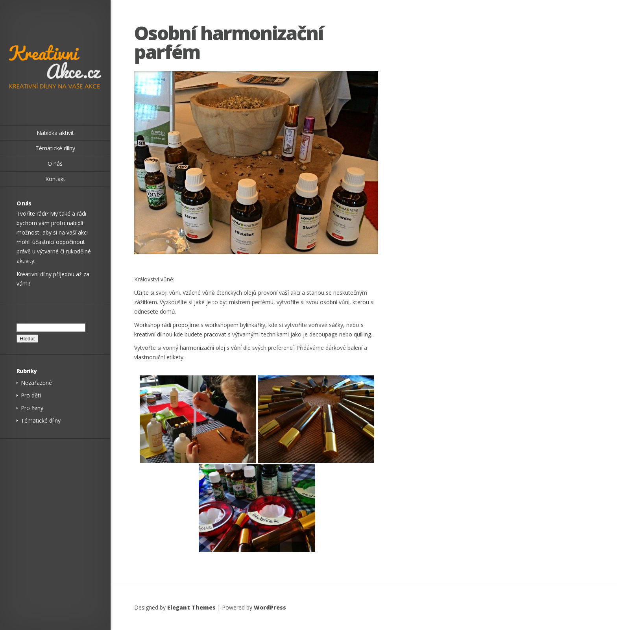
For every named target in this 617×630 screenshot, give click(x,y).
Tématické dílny (41, 420)
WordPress (270, 607)
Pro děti (31, 395)
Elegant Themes (191, 607)
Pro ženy (32, 408)
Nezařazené (36, 382)
